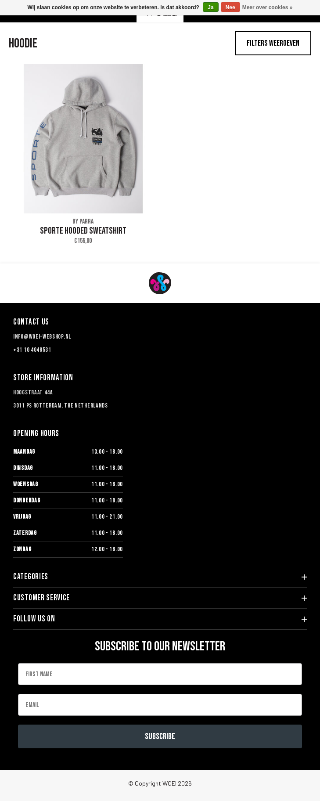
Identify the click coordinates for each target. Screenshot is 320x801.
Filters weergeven (273, 43)
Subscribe (160, 736)
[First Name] (160, 674)
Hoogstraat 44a (33, 392)
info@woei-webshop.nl (42, 336)
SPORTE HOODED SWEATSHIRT (83, 230)
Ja (210, 7)
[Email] (160, 705)
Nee (230, 7)
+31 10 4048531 (32, 350)
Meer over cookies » (267, 7)
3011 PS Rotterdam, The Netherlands (60, 405)
